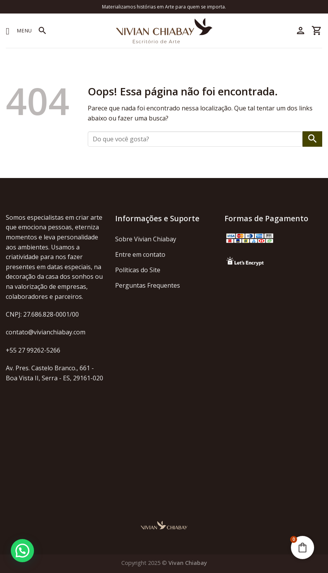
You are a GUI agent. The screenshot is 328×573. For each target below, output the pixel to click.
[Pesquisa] (42, 31)
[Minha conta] (300, 30)
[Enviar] (312, 139)
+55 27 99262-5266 (33, 350)
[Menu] (19, 31)
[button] (22, 550)
